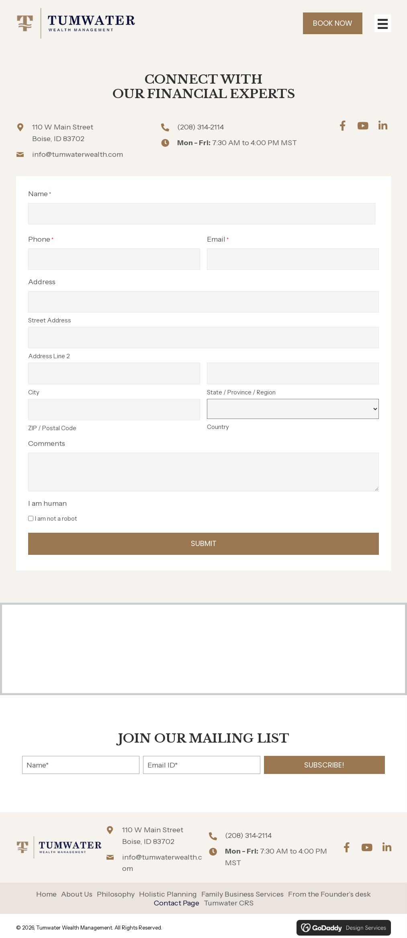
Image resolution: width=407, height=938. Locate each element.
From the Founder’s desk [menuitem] (329, 891)
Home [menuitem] (46, 891)
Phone (40, 239)
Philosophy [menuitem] (116, 891)
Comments (46, 439)
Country (218, 423)
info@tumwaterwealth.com (77, 154)
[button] (343, 125)
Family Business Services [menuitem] (242, 891)
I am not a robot (56, 515)
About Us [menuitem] (76, 891)
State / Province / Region (241, 389)
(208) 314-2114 (200, 127)
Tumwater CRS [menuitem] (229, 899)
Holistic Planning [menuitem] (168, 891)
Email (218, 239)
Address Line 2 (49, 354)
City (33, 389)
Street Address (49, 318)
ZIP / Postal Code (52, 424)
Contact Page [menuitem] (176, 899)
